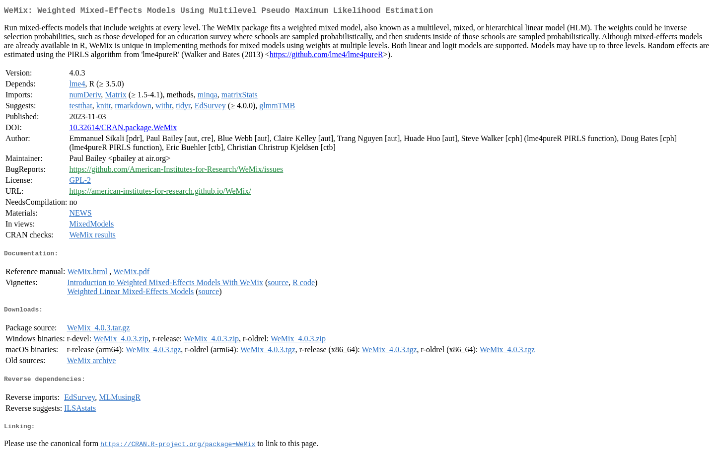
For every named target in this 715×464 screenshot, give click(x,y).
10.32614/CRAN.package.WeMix (123, 129)
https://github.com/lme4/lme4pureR (326, 56)
